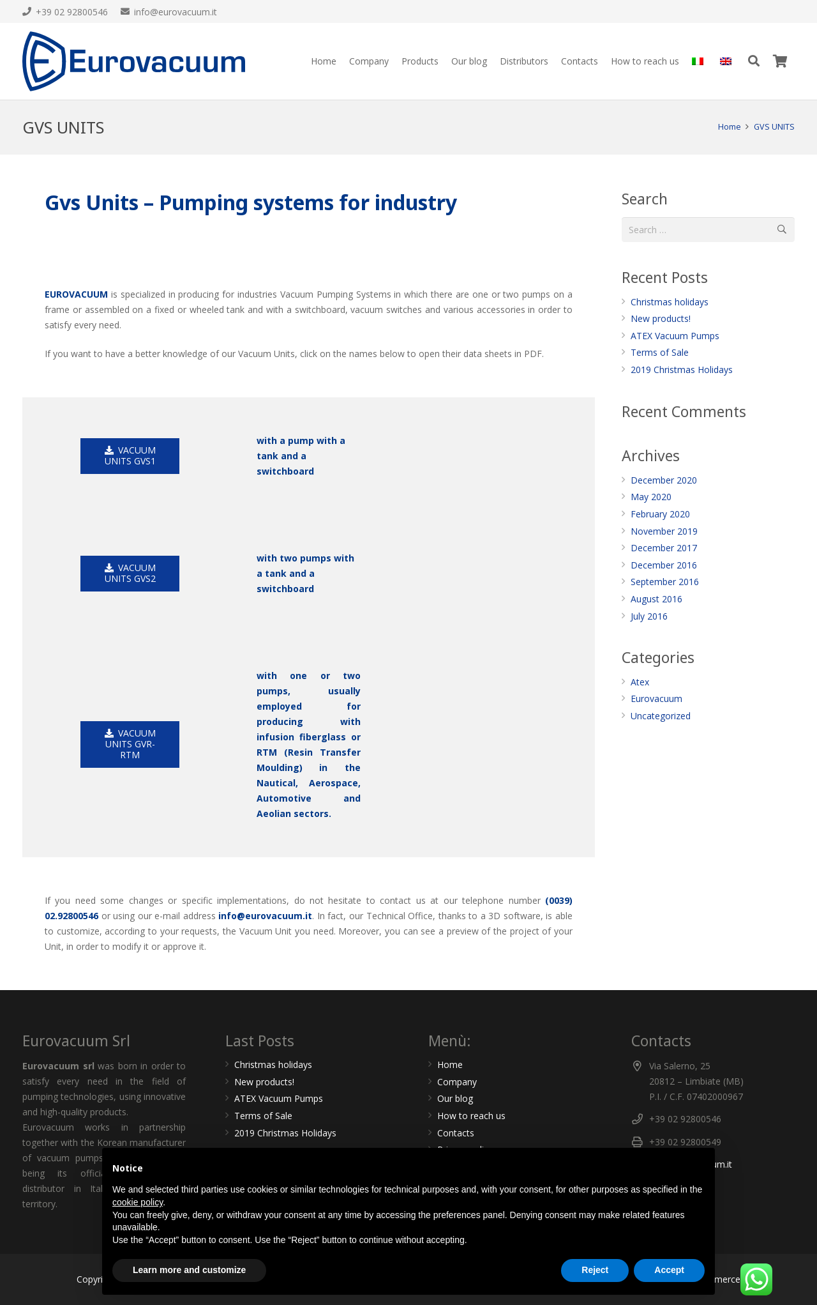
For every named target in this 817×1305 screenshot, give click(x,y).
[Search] (754, 61)
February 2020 (660, 514)
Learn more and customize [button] (189, 1270)
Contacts (455, 1133)
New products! (661, 318)
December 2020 (664, 480)
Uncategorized (661, 716)
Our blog (455, 1098)
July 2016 (649, 616)
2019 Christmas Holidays (682, 369)
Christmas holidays (669, 302)
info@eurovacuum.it (265, 916)
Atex (640, 682)
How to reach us (471, 1116)
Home (450, 1064)
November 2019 (664, 531)
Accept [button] (669, 1270)
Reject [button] (594, 1270)
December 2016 (664, 565)
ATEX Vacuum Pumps (675, 336)
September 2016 (665, 582)
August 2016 (656, 599)
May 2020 (651, 497)
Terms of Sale (660, 352)
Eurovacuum (656, 698)
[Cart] (781, 61)
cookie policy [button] (137, 1202)
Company (457, 1082)
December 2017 (664, 548)
